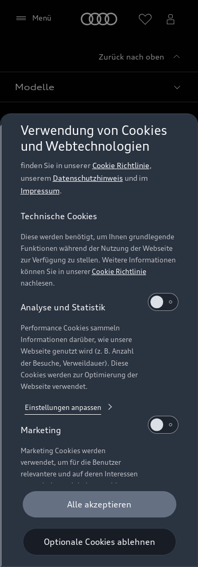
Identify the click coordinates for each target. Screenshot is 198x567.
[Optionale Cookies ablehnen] (99, 541)
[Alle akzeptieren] (99, 504)
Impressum (39, 190)
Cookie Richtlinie (120, 165)
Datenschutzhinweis (87, 177)
